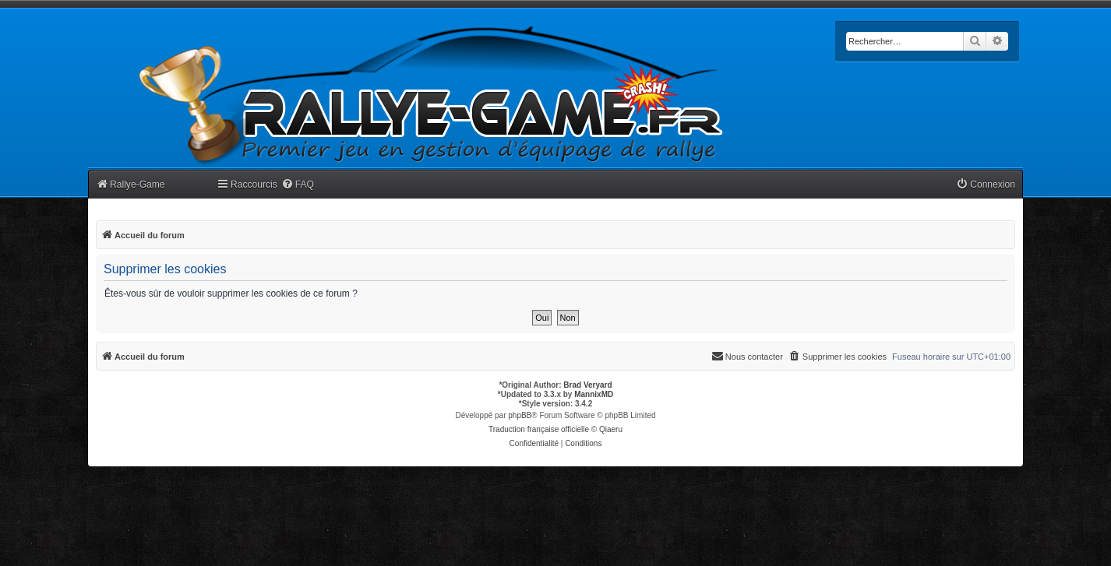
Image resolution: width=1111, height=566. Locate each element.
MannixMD (593, 394)
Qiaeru (611, 429)
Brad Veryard (587, 385)
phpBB (519, 415)
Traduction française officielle (538, 429)
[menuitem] (297, 184)
